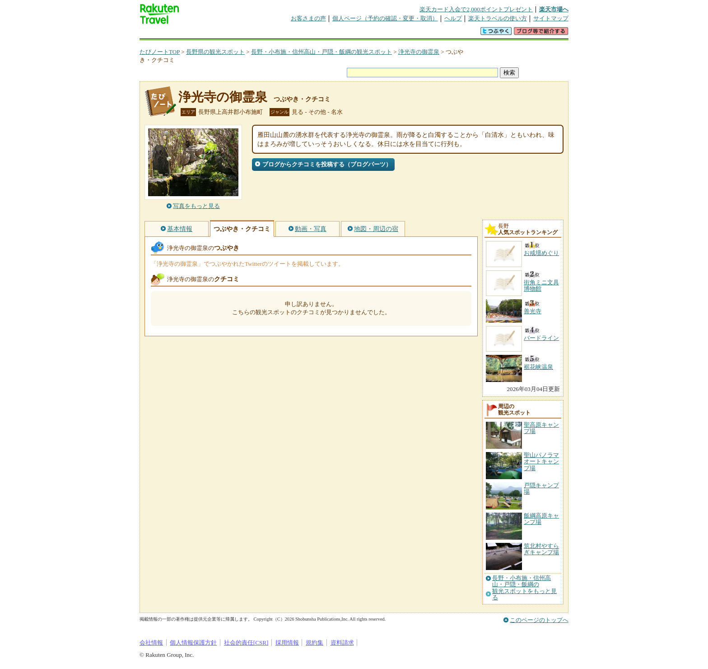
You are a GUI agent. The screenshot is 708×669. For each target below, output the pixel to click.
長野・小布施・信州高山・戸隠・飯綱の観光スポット (321, 51)
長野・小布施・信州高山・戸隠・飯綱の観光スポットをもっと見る (524, 588)
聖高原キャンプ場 (541, 427)
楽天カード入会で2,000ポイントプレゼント (476, 9)
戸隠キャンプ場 (541, 488)
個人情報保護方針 (193, 642)
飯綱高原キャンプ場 (541, 518)
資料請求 (342, 642)
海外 (208, 33)
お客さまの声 (308, 18)
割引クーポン (282, 33)
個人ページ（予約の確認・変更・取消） (385, 18)
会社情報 (151, 642)
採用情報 (287, 642)
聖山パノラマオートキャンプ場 (541, 461)
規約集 (314, 642)
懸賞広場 (245, 33)
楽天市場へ (553, 9)
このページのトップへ (539, 620)
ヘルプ (453, 18)
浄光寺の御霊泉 (418, 51)
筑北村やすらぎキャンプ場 (541, 549)
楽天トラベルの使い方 (497, 18)
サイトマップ (550, 18)
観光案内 (356, 33)
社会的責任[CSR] (246, 642)
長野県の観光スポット (215, 51)
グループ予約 (319, 33)
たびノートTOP (160, 51)
